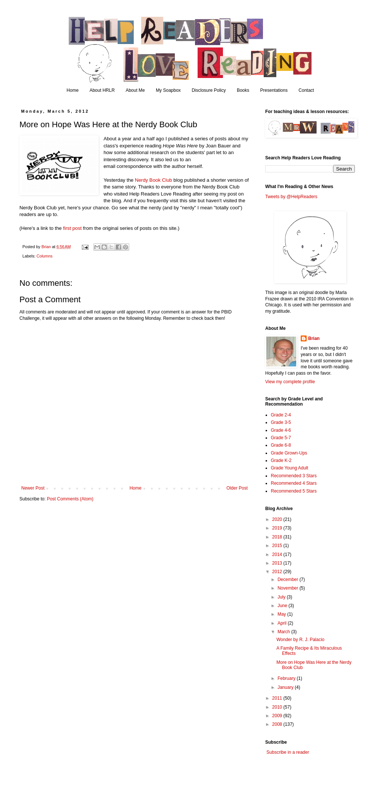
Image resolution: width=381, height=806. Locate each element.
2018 (278, 537)
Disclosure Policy (209, 90)
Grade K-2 (281, 460)
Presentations (274, 90)
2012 (278, 571)
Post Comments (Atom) (70, 499)
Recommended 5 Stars (294, 491)
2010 (278, 707)
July (282, 597)
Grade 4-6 (281, 430)
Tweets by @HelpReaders (291, 196)
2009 (278, 715)
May (282, 614)
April (283, 623)
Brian (314, 338)
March (284, 631)
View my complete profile (290, 381)
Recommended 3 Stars (294, 475)
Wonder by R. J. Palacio (300, 639)
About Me (135, 90)
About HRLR (102, 90)
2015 (278, 545)
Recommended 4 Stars (294, 483)
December (289, 579)
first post (72, 228)
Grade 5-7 (281, 437)
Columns (45, 256)
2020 (278, 519)
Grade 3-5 (281, 422)
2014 (278, 554)
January (286, 687)
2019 (278, 528)
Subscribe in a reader (287, 752)
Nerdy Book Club (153, 180)
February (287, 678)
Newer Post (32, 488)
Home (72, 90)
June (283, 605)
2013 (278, 563)
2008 (278, 724)
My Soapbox (168, 90)
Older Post (237, 488)
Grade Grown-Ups (289, 453)
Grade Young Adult (289, 468)
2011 (278, 698)
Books (243, 90)
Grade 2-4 (281, 415)
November (289, 588)
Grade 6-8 (281, 445)
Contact (306, 90)
